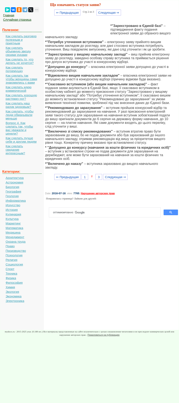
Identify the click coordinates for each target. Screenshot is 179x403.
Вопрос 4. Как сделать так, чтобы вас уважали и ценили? (19, 128)
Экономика (13, 296)
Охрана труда (16, 241)
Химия (10, 287)
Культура (12, 219)
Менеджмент (15, 237)
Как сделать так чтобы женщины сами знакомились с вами (21, 79)
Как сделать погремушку (14, 69)
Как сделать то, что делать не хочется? (20, 61)
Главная (8, 15)
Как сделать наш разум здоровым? (18, 105)
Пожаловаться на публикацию (104, 335)
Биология (12, 187)
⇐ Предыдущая (67, 12)
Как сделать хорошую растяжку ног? (21, 96)
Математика (14, 228)
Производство (16, 250)
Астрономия (14, 182)
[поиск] (106, 212)
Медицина (13, 232)
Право (10, 246)
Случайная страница (17, 19)
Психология (14, 255)
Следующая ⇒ (108, 12)
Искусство (13, 205)
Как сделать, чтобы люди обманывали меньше (19, 115)
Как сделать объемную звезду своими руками (18, 51)
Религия (11, 260)
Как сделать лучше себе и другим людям (21, 139)
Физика (11, 278)
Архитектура (15, 178)
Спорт (10, 269)
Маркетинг (13, 223)
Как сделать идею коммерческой (18, 88)
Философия (14, 282)
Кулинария (13, 214)
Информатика (16, 200)
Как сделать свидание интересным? (15, 149)
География (13, 191)
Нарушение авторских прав (98, 193)
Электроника (15, 301)
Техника (11, 273)
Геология (12, 196)
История (12, 209)
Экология (12, 291)
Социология (14, 264)
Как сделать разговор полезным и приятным (21, 39)
